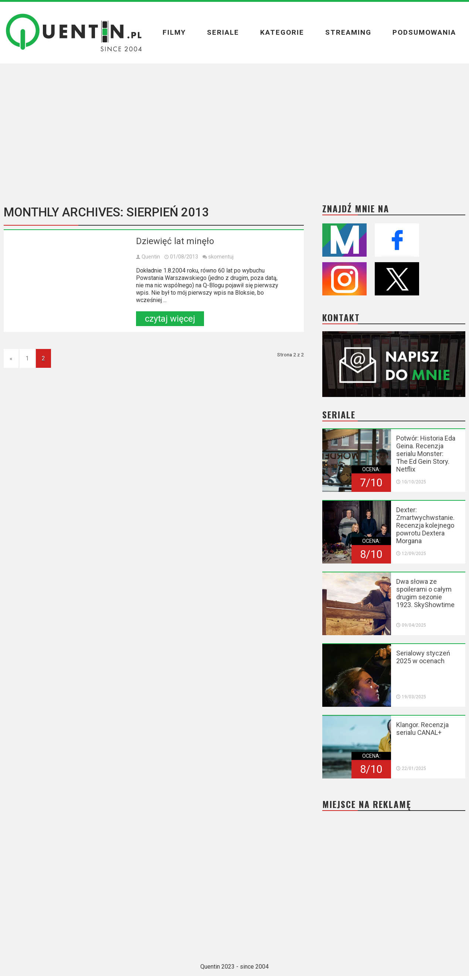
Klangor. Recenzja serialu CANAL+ (422, 728)
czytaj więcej (170, 319)
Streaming (348, 32)
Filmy (174, 32)
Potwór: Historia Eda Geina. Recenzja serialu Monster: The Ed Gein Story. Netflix (425, 453)
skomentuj (221, 256)
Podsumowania (424, 32)
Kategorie (282, 32)
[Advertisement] (234, 128)
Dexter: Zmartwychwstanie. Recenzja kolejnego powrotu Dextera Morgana (425, 525)
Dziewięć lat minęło (175, 241)
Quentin (151, 256)
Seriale (223, 32)
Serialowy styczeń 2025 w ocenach (423, 657)
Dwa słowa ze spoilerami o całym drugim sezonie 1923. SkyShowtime (425, 593)
